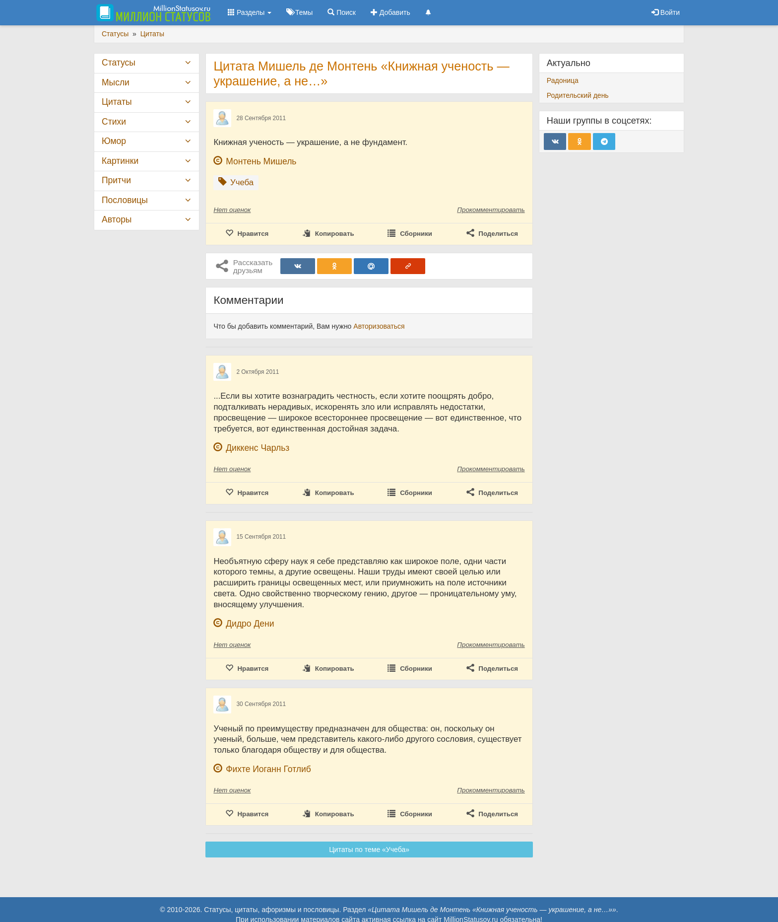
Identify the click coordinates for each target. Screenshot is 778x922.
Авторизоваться (378, 326)
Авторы (116, 219)
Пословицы (125, 200)
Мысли (116, 82)
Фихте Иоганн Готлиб (268, 769)
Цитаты (116, 102)
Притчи (116, 180)
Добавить (390, 12)
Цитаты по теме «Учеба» (369, 849)
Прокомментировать (490, 209)
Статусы (118, 63)
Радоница (563, 80)
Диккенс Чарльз (257, 448)
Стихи (114, 122)
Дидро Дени (250, 624)
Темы (299, 12)
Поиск (341, 12)
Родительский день (578, 95)
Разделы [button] (249, 12)
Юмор (114, 141)
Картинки (120, 161)
